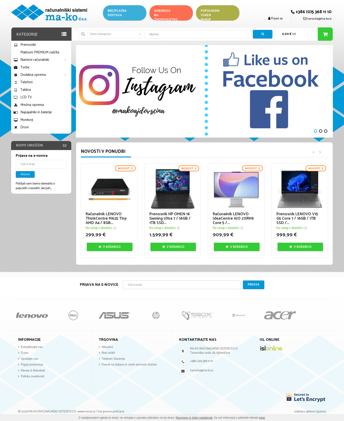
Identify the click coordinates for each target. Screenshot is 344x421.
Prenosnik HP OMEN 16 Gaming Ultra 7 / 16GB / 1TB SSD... (170, 218)
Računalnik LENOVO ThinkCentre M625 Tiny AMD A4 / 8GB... (106, 218)
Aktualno (107, 347)
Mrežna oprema (28, 105)
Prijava (25, 174)
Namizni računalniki (31, 60)
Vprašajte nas (29, 358)
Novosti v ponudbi (103, 151)
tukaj (262, 417)
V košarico (109, 247)
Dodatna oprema (29, 75)
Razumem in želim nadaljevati (194, 417)
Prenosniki (24, 45)
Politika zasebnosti (32, 376)
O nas (24, 352)
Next (82, 91)
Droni (21, 127)
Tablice (22, 90)
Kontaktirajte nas (32, 347)
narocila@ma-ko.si (201, 370)
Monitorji (23, 120)
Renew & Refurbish (33, 370)
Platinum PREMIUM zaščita (39, 52)
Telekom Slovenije (113, 358)
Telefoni (23, 82)
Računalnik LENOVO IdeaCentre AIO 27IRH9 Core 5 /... (233, 218)
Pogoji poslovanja (32, 364)
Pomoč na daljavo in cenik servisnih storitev (129, 364)
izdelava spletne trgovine (310, 411)
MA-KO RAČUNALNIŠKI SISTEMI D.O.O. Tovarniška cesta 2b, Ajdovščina (214, 351)
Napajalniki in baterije (32, 112)
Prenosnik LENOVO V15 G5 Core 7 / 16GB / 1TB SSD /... (297, 218)
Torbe (21, 67)
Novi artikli (108, 352)
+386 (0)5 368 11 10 (201, 361)
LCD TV (22, 97)
